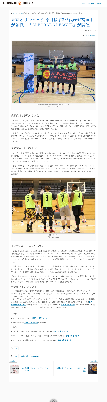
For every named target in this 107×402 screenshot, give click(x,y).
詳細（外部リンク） (40, 318)
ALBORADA (35, 356)
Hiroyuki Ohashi (90, 35)
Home (84, 3)
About (99, 3)
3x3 (16, 348)
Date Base (91, 3)
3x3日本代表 (24, 356)
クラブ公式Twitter (31, 323)
